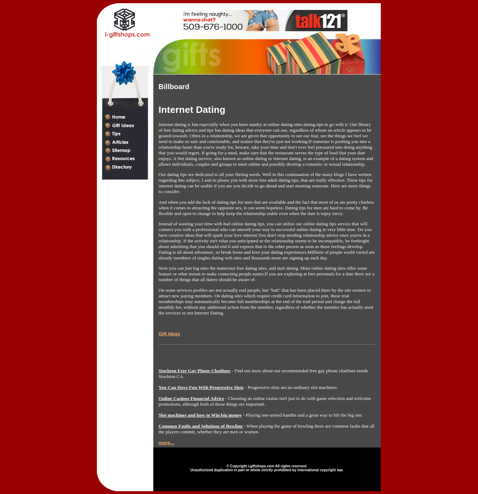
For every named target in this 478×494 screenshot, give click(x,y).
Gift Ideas (169, 333)
